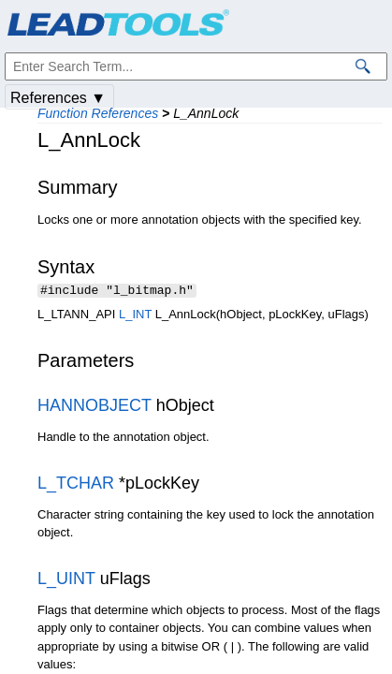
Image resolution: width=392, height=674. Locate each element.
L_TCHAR (75, 485)
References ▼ (58, 98)
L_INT (135, 316)
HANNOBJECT (94, 407)
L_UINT (66, 580)
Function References (97, 113)
